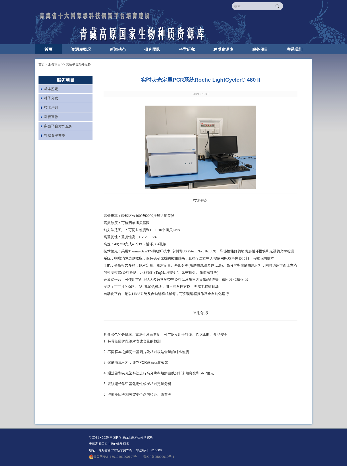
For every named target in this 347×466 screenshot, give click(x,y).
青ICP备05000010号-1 (158, 456)
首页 (42, 64)
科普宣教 (51, 117)
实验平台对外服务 (78, 64)
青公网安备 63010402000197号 (113, 456)
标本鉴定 (51, 89)
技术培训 (51, 107)
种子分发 (51, 98)
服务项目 (54, 64)
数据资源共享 (54, 135)
